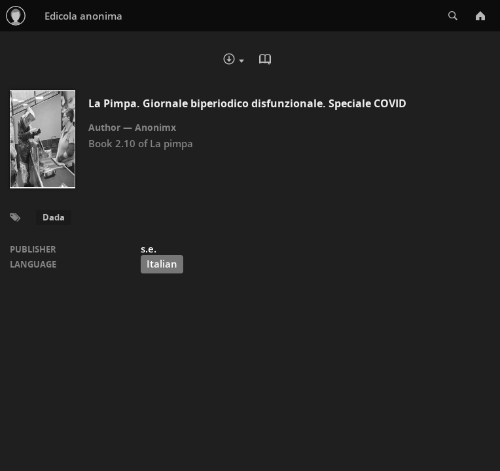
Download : (233, 60)
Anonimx (155, 127)
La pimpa (171, 143)
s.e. (148, 248)
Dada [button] (54, 217)
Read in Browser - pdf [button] (266, 59)
